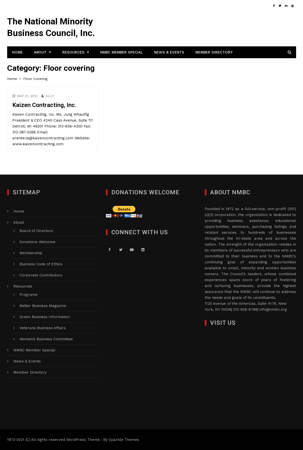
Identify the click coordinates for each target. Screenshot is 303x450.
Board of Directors (36, 231)
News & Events (169, 52)
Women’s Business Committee (46, 339)
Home (17, 52)
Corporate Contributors (41, 275)
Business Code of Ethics (41, 264)
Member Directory (214, 52)
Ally (50, 96)
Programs (29, 294)
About (40, 52)
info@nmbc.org (273, 309)
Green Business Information (45, 317)
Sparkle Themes (124, 439)
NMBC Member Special (121, 52)
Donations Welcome (37, 242)
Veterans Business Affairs (43, 328)
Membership (31, 253)
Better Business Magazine (43, 306)
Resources (73, 52)
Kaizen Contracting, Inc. (44, 105)
